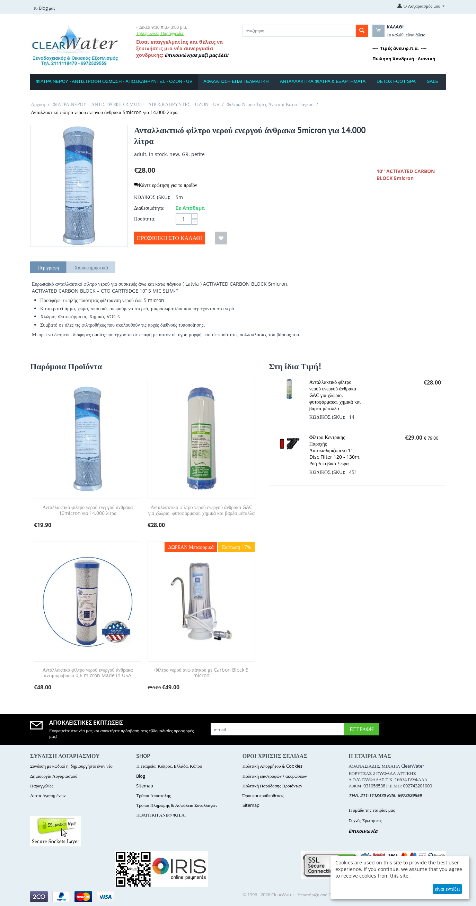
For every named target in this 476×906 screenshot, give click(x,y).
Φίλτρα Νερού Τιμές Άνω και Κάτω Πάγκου (270, 104)
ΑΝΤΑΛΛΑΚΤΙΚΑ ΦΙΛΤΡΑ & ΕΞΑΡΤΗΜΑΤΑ (322, 81)
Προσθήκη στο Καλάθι (169, 238)
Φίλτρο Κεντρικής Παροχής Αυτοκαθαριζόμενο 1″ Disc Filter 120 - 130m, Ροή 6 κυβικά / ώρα (335, 450)
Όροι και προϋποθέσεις (263, 795)
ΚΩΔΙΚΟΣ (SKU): (152, 197)
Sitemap (144, 786)
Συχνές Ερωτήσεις (365, 820)
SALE (432, 81)
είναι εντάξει (447, 889)
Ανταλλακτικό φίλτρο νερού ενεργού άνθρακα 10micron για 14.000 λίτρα (87, 510)
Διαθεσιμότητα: (149, 208)
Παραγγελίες (41, 786)
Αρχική (38, 104)
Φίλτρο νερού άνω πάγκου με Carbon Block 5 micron (201, 673)
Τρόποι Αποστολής (153, 795)
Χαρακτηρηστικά (91, 267)
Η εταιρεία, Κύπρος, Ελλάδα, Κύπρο (169, 766)
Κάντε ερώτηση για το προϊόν (165, 185)
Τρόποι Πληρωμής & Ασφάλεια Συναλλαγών (176, 805)
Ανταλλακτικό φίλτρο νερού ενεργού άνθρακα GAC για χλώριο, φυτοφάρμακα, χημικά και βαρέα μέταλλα (201, 510)
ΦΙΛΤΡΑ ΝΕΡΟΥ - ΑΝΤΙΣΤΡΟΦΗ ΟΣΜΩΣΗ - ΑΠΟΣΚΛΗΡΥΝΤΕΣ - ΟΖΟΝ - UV (114, 81)
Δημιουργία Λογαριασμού (53, 776)
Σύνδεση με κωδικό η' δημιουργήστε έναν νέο (71, 766)
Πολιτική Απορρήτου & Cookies (272, 766)
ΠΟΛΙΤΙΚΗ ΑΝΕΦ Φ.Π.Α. (160, 815)
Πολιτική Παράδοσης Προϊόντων (272, 786)
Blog (140, 776)
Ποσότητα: (145, 218)
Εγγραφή (362, 729)
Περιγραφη (48, 267)
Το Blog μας (44, 8)
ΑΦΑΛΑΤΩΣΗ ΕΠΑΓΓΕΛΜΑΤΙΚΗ (235, 81)
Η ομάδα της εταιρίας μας (372, 810)
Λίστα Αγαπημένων (47, 795)
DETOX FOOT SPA (396, 81)
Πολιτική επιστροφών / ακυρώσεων (275, 776)
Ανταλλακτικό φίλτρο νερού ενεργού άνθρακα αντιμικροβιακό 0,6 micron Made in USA (87, 673)
